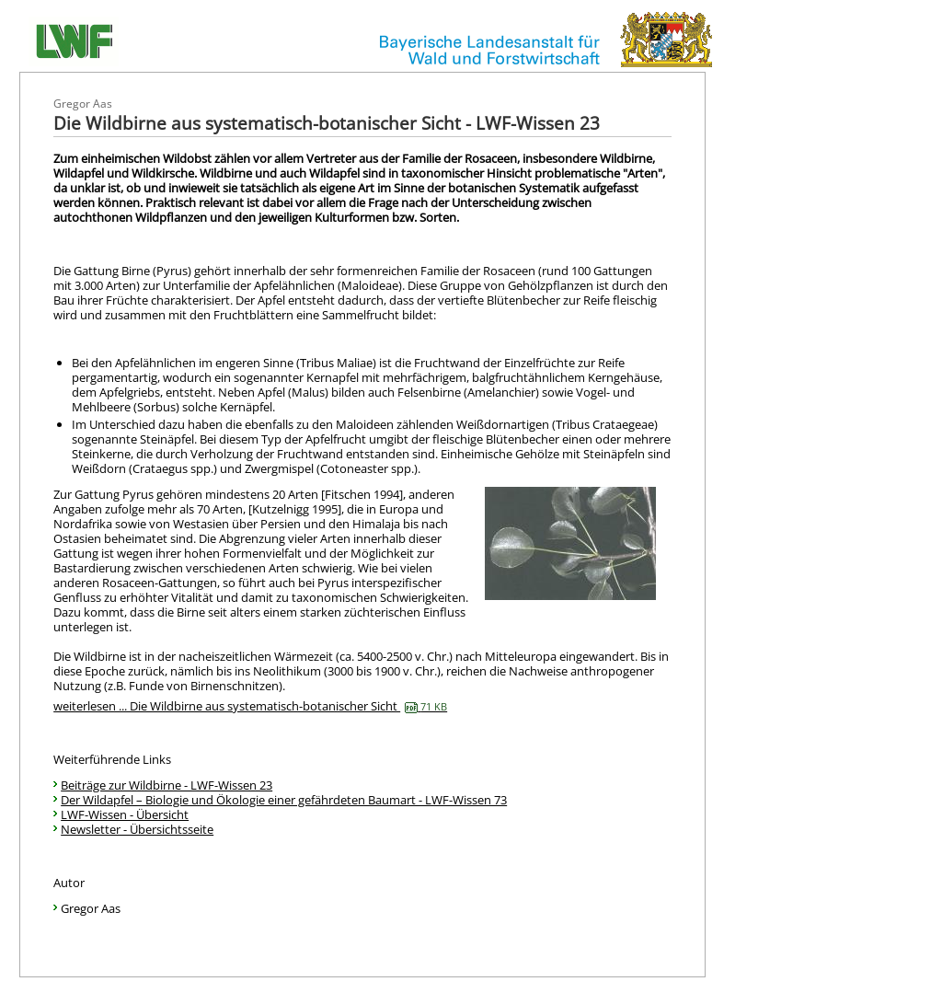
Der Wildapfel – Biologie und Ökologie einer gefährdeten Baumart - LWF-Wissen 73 (284, 799)
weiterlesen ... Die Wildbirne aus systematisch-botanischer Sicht (250, 706)
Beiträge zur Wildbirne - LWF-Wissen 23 (166, 785)
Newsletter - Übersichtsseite (137, 829)
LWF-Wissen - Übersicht (125, 814)
